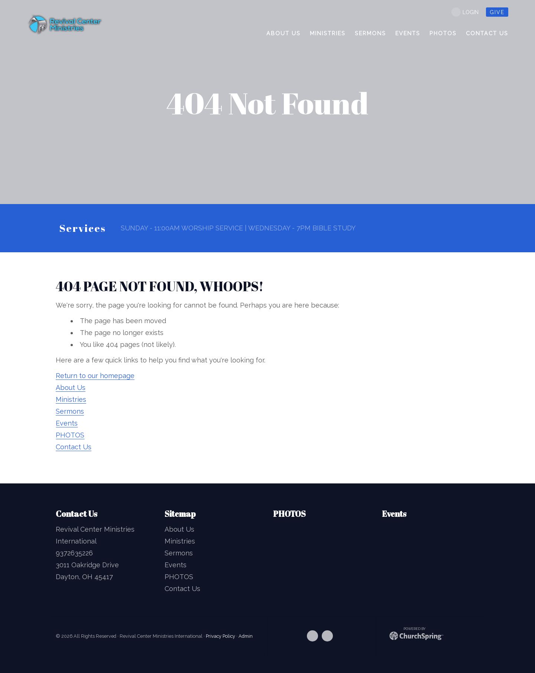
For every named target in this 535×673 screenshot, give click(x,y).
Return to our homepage (95, 376)
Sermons (70, 411)
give (497, 12)
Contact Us (73, 447)
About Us (70, 387)
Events (67, 423)
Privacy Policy (220, 636)
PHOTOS (70, 435)
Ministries (71, 399)
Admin (246, 636)
